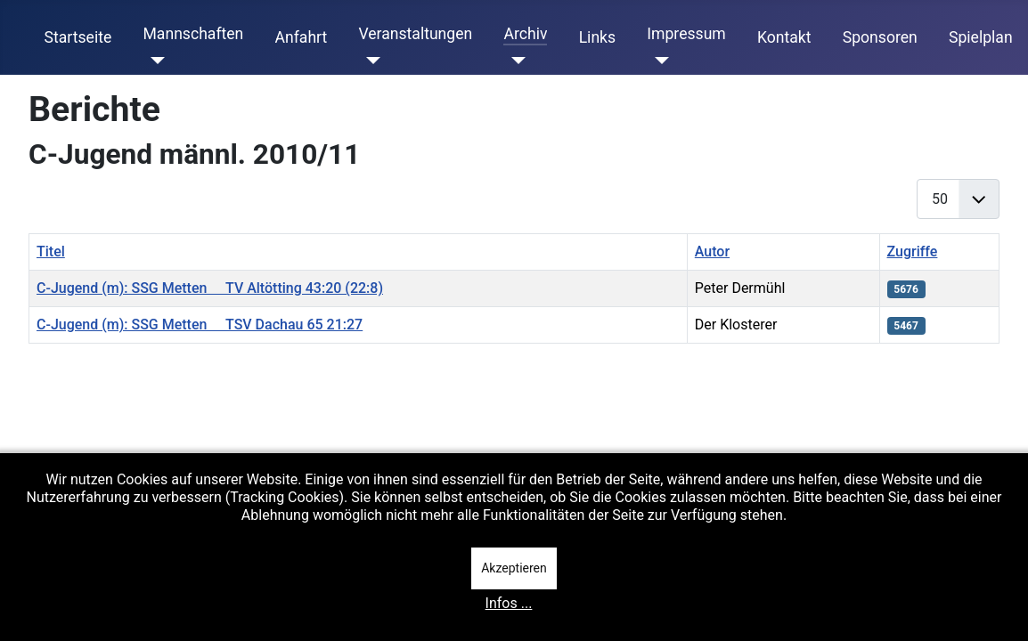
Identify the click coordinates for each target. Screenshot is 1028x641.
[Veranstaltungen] (369, 60)
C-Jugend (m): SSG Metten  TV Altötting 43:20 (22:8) (210, 288)
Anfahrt (301, 37)
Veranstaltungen (415, 34)
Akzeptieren (514, 568)
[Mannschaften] (154, 60)
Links (597, 37)
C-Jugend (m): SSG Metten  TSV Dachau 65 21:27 (200, 324)
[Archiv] (514, 60)
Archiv (525, 34)
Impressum (686, 34)
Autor (712, 251)
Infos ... (509, 603)
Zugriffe (912, 251)
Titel (51, 251)
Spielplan (981, 37)
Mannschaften (193, 34)
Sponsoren (880, 37)
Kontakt (784, 37)
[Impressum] (658, 60)
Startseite (78, 37)
